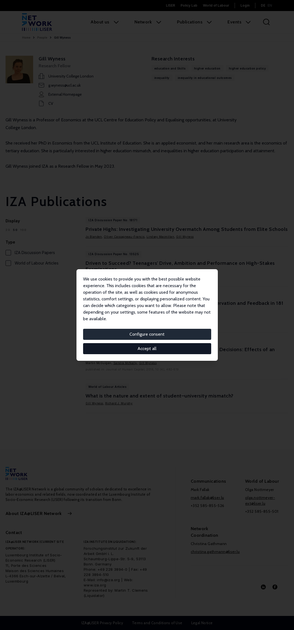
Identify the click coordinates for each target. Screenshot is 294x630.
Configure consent (147, 334)
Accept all (147, 348)
